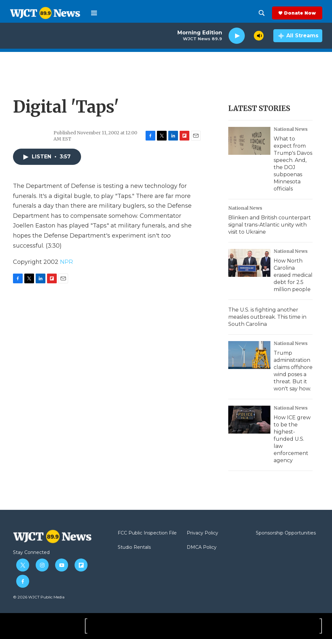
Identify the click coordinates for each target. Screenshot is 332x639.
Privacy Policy (202, 533)
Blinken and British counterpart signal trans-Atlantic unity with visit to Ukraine (269, 225)
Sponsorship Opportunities (286, 533)
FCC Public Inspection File (147, 533)
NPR (66, 261)
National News (291, 129)
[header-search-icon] (261, 13)
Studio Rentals (134, 547)
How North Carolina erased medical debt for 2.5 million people (293, 275)
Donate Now (300, 13)
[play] (236, 36)
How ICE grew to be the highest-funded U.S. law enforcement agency (292, 438)
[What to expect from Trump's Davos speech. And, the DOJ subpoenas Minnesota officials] (249, 141)
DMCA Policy (202, 547)
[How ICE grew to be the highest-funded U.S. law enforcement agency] (249, 420)
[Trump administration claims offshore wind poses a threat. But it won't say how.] (249, 355)
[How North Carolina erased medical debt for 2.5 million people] (249, 263)
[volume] (259, 36)
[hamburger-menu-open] (94, 12)
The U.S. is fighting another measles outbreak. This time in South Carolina (267, 317)
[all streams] (297, 35)
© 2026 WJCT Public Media (39, 597)
